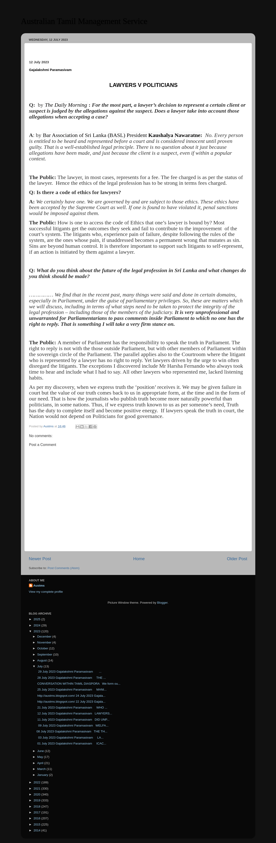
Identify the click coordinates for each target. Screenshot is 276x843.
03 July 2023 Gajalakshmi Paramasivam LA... (70, 737)
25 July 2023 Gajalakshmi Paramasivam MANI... (71, 689)
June (41, 751)
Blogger (162, 602)
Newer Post (40, 558)
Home (139, 558)
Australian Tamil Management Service (84, 21)
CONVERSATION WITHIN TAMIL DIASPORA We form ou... (78, 683)
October (43, 648)
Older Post (237, 558)
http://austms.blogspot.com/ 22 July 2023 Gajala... (70, 701)
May (40, 757)
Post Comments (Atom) (63, 568)
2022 (37, 782)
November (44, 642)
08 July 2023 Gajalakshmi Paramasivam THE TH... (71, 731)
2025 (37, 619)
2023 (37, 631)
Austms (39, 585)
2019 (37, 800)
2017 (37, 812)
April (40, 763)
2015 (37, 824)
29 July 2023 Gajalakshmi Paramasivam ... (68, 671)
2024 (37, 625)
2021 (37, 788)
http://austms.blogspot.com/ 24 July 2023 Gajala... (70, 695)
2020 (37, 794)
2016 (37, 818)
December (44, 636)
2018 (37, 806)
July (40, 666)
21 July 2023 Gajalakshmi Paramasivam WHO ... (71, 707)
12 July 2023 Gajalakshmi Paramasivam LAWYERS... (74, 713)
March (42, 769)
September (45, 654)
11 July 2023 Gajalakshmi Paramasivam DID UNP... (72, 719)
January (43, 775)
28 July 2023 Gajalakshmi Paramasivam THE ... (71, 677)
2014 (37, 830)
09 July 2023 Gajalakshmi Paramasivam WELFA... (72, 725)
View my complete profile (46, 591)
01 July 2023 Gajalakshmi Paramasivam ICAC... (71, 743)
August (42, 660)
